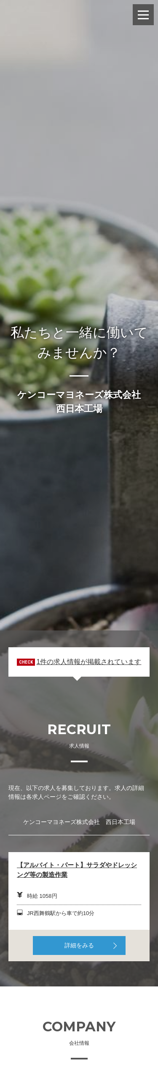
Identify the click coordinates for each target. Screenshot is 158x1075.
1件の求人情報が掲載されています (88, 661)
